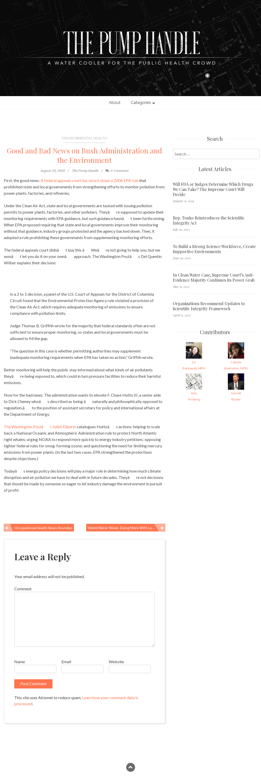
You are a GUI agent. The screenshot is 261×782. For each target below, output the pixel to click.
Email (66, 661)
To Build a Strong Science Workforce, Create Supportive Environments (214, 249)
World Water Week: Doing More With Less (121, 528)
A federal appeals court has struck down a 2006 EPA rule (89, 180)
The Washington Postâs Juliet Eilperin (40, 426)
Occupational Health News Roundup (43, 528)
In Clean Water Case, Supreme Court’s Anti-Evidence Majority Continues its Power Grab (214, 277)
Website (116, 661)
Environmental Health (84, 138)
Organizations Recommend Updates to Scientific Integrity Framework (209, 306)
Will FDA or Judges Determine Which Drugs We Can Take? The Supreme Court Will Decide (213, 189)
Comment (23, 588)
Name (19, 661)
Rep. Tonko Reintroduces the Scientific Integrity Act (209, 220)
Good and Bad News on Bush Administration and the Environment (84, 155)
